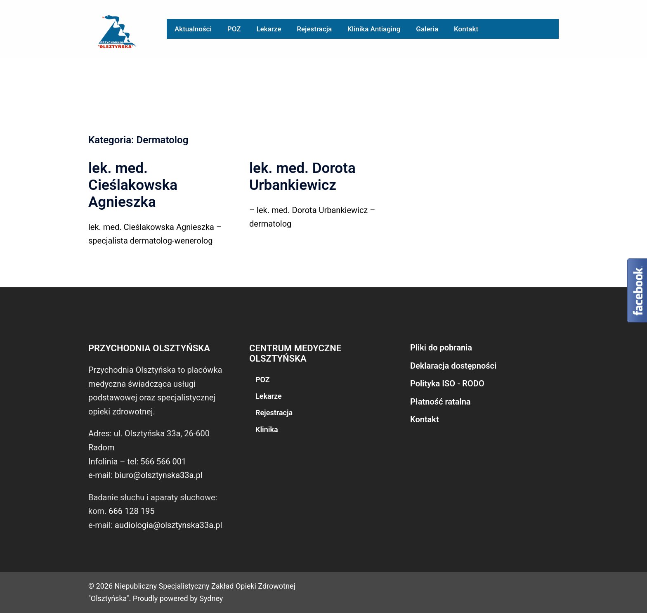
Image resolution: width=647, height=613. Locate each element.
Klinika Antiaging (373, 29)
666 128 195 (131, 511)
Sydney (211, 598)
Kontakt (466, 29)
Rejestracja (314, 29)
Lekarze (268, 29)
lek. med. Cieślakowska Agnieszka (132, 185)
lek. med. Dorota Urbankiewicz (302, 177)
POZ (234, 29)
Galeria (427, 29)
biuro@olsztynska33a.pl (159, 475)
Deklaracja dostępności (453, 366)
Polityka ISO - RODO (447, 383)
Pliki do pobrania (441, 348)
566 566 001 (163, 461)
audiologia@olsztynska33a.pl (168, 525)
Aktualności (193, 29)
